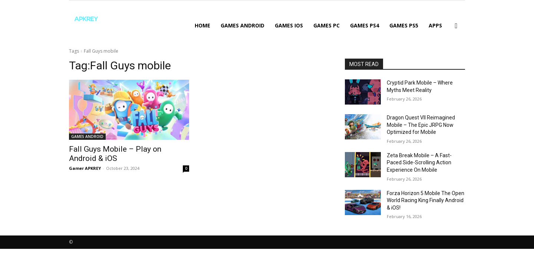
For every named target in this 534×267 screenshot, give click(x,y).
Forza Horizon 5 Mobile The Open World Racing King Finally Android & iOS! (425, 200)
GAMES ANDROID (242, 25)
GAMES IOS (289, 25)
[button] (456, 26)
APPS (435, 25)
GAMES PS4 (364, 25)
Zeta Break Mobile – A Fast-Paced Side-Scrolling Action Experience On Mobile (419, 162)
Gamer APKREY (85, 168)
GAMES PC (326, 25)
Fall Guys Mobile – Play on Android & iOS (115, 154)
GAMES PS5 (403, 25)
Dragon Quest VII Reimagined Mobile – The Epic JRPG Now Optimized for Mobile (421, 125)
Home (202, 25)
